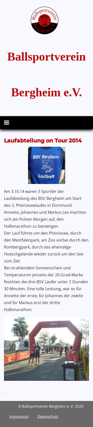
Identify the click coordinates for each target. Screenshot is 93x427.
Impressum (19, 416)
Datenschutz (47, 416)
